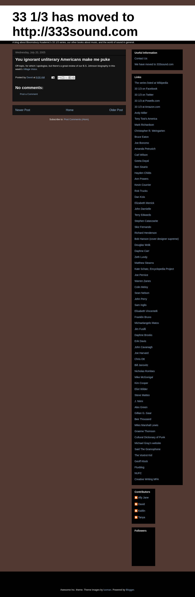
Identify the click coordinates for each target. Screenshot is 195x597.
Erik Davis (140, 341)
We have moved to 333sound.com (154, 64)
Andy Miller (141, 112)
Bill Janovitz (141, 365)
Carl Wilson (141, 154)
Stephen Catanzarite (146, 220)
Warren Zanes (143, 281)
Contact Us (141, 58)
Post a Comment (29, 94)
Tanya (141, 517)
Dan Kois (140, 196)
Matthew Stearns (144, 262)
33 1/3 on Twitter (144, 94)
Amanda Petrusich (145, 148)
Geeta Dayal (142, 160)
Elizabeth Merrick (144, 203)
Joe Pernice (141, 274)
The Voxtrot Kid (143, 455)
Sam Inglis (141, 305)
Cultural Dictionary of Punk (150, 437)
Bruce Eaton (142, 136)
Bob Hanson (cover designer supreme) (157, 238)
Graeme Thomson (145, 431)
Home (70, 110)
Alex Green (141, 407)
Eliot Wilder (141, 389)
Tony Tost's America (146, 118)
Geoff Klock (141, 461)
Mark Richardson (144, 124)
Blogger (130, 589)
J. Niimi (139, 401)
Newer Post (22, 110)
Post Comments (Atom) (76, 119)
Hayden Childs (143, 172)
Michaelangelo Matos (147, 322)
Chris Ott (140, 359)
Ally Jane (143, 497)
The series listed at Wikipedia (151, 82)
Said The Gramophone (148, 449)
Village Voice (30, 69)
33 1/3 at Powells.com (147, 100)
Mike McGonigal (144, 377)
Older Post (116, 110)
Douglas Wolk (142, 244)
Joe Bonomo (142, 142)
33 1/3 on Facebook (146, 88)
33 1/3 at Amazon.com (147, 106)
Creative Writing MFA (147, 479)
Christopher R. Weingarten (150, 130)
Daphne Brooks (143, 335)
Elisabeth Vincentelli (146, 311)
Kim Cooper (141, 383)
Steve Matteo (142, 395)
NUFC (138, 473)
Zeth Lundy (141, 257)
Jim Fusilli (140, 329)
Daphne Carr (142, 250)
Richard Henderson (146, 232)
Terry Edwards (143, 214)
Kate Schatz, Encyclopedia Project (154, 268)
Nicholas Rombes (145, 371)
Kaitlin (141, 510)
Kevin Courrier (143, 184)
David (141, 504)
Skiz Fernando (143, 227)
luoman (107, 589)
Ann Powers (141, 178)
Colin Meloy (141, 287)
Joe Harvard (142, 353)
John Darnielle (143, 208)
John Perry (141, 298)
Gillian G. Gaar (143, 413)
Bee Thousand (143, 419)
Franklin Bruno (143, 317)
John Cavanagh (144, 347)
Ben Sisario (141, 166)
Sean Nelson (142, 292)
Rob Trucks (141, 190)
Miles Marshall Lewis (146, 425)
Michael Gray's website (148, 443)
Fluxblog (139, 467)
